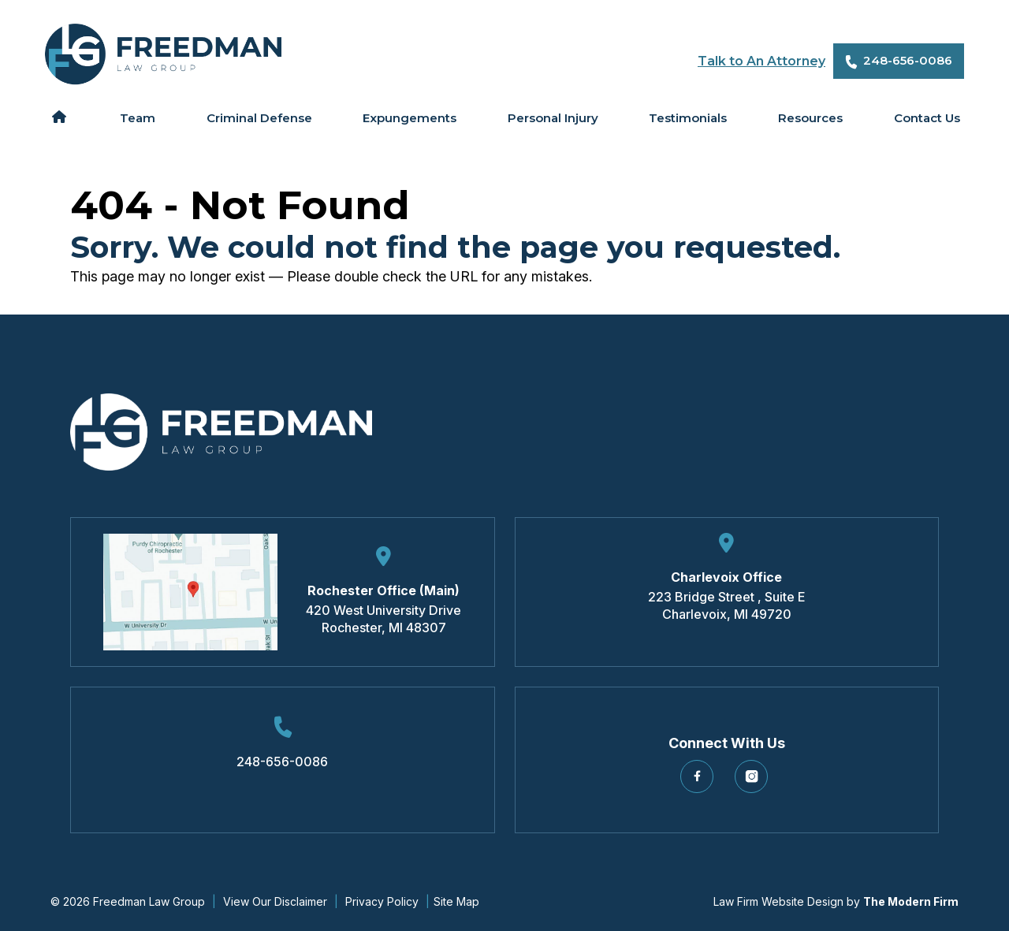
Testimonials (688, 117)
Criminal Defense (259, 117)
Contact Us (927, 117)
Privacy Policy (382, 901)
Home (59, 116)
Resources (810, 117)
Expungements (409, 117)
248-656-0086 (907, 60)
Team (137, 117)
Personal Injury (553, 117)
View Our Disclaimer (275, 901)
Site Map (456, 901)
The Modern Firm (911, 901)
